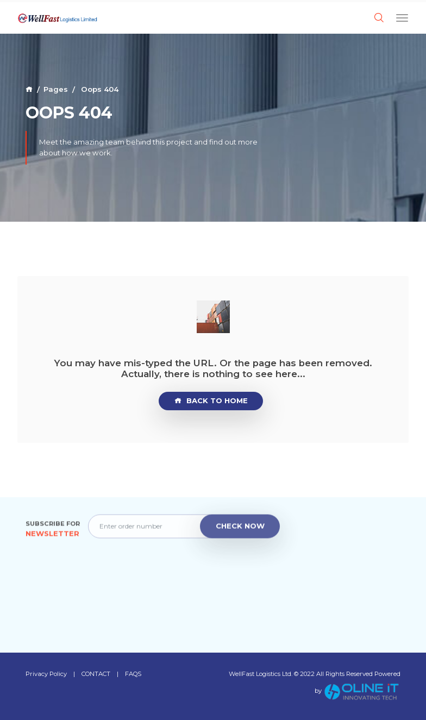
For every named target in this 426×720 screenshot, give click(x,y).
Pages (55, 89)
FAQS (133, 674)
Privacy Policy (46, 674)
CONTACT (96, 674)
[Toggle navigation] (402, 17)
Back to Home (211, 401)
